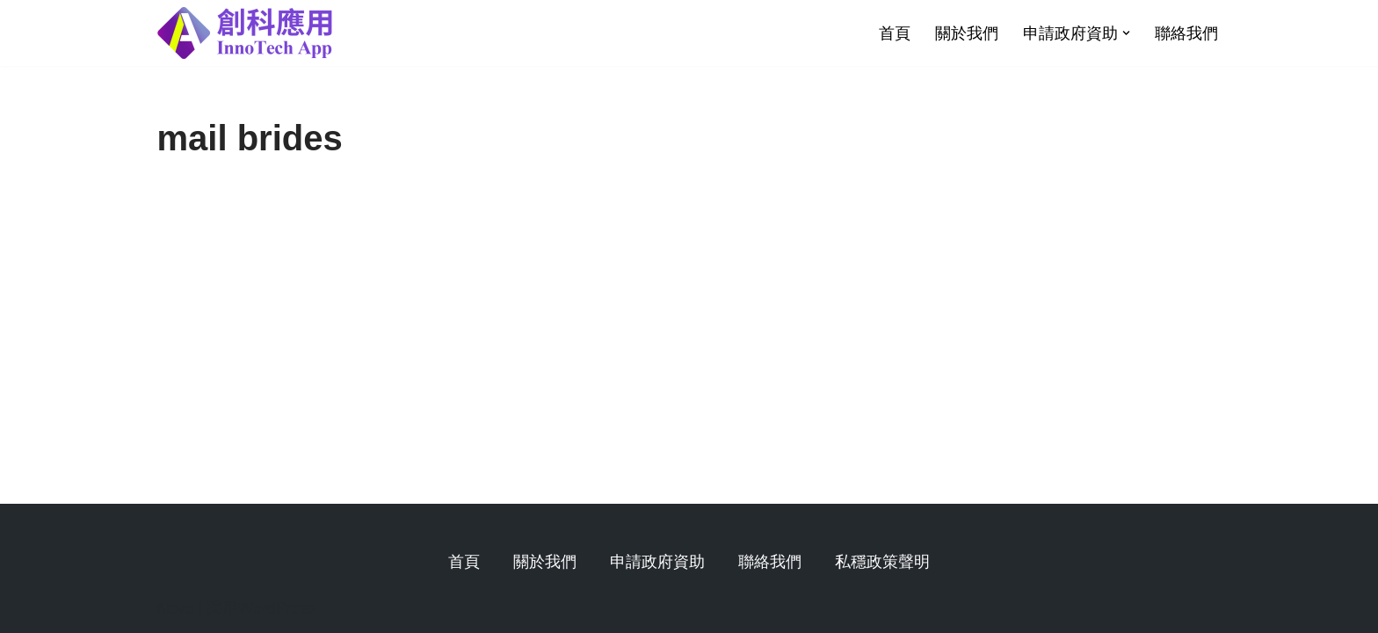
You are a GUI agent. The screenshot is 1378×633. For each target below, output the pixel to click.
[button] (1126, 33)
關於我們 (966, 33)
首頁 (894, 33)
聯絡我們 (1186, 33)
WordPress (277, 608)
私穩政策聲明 (882, 562)
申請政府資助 (657, 562)
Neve (175, 608)
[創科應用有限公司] (245, 33)
